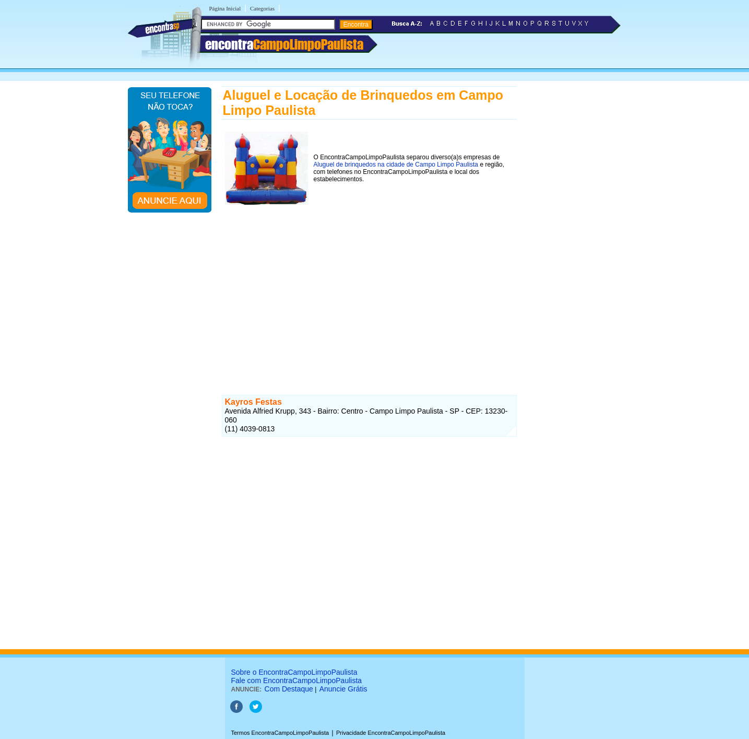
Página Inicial (225, 8)
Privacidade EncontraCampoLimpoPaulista (390, 733)
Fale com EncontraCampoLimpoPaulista (296, 680)
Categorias (262, 8)
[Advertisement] (369, 288)
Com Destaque (289, 689)
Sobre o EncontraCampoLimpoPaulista (294, 672)
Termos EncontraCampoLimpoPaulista (280, 733)
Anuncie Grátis (343, 689)
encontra (284, 44)
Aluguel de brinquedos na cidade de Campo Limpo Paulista (396, 164)
